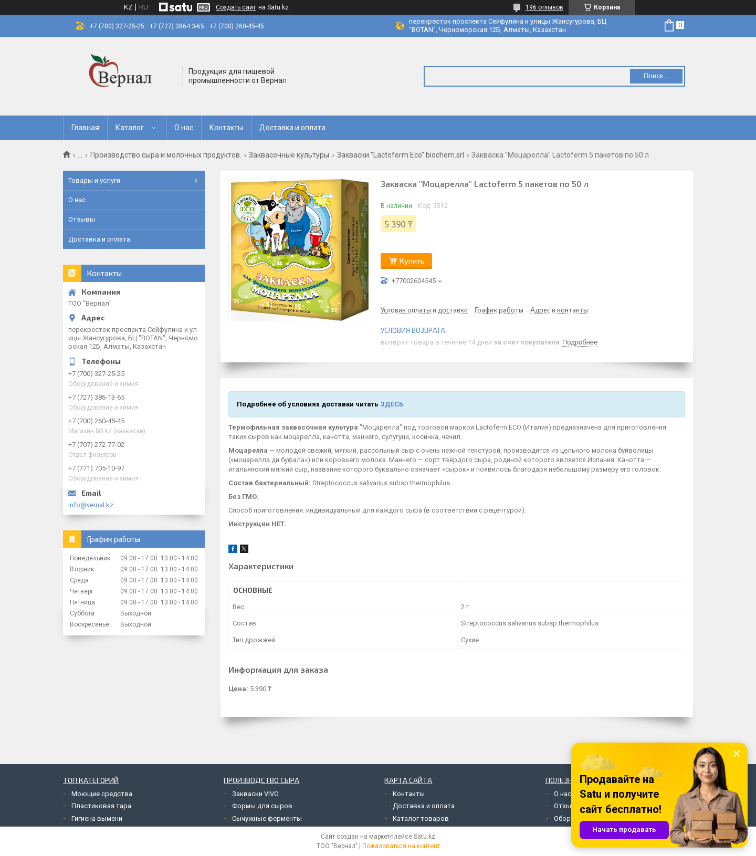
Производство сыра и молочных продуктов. (166, 155)
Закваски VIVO (255, 794)
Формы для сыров (262, 806)
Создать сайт (236, 7)
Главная (85, 127)
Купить (412, 260)
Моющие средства (101, 794)
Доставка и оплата (292, 127)
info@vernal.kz (90, 505)
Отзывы (81, 219)
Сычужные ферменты (267, 818)
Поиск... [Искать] (656, 76)
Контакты (226, 127)
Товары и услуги (94, 180)
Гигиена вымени (96, 818)
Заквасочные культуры (289, 155)
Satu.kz (424, 836)
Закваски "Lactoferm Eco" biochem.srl (400, 155)
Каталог (130, 127)
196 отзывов (544, 7)
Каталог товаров (421, 818)
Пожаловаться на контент (401, 846)
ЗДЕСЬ (391, 404)
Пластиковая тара (101, 806)
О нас (183, 127)
